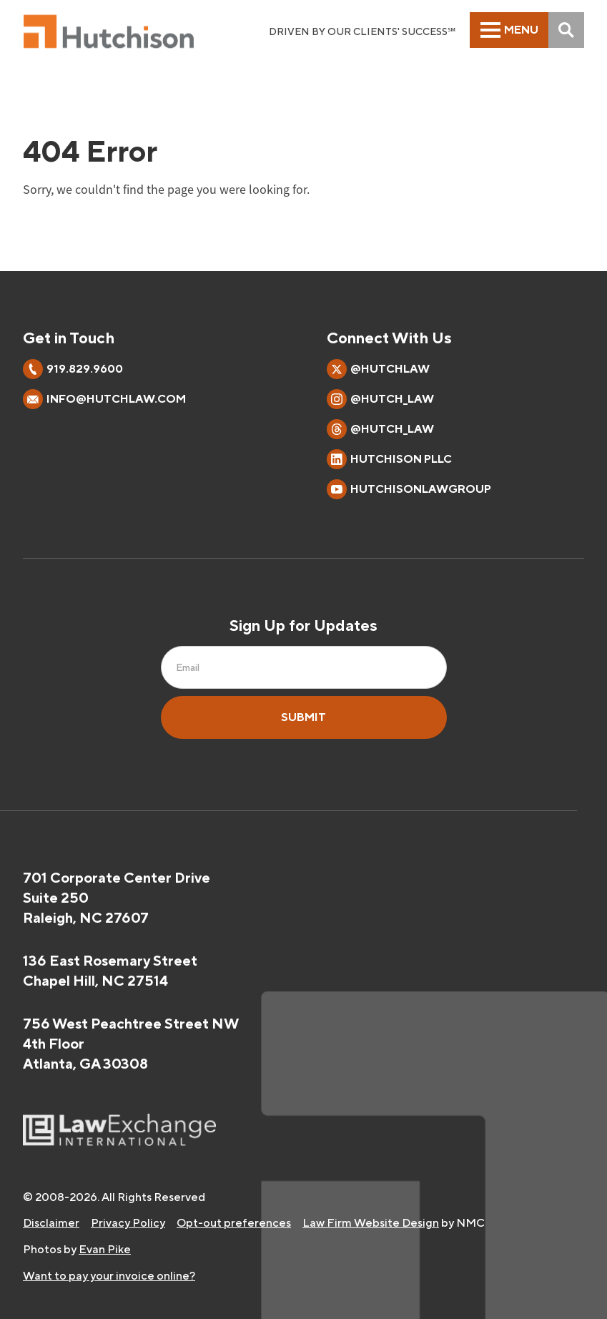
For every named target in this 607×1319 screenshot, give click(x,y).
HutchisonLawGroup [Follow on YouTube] (409, 489)
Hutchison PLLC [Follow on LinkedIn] (389, 459)
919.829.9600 (84, 369)
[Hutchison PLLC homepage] (108, 31)
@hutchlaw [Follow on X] (378, 369)
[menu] (509, 30)
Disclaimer (51, 1223)
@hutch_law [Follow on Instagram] (380, 399)
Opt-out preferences (234, 1223)
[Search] (566, 30)
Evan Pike (105, 1249)
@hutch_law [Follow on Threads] (380, 429)
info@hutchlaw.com (116, 399)
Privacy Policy (128, 1223)
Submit (303, 717)
